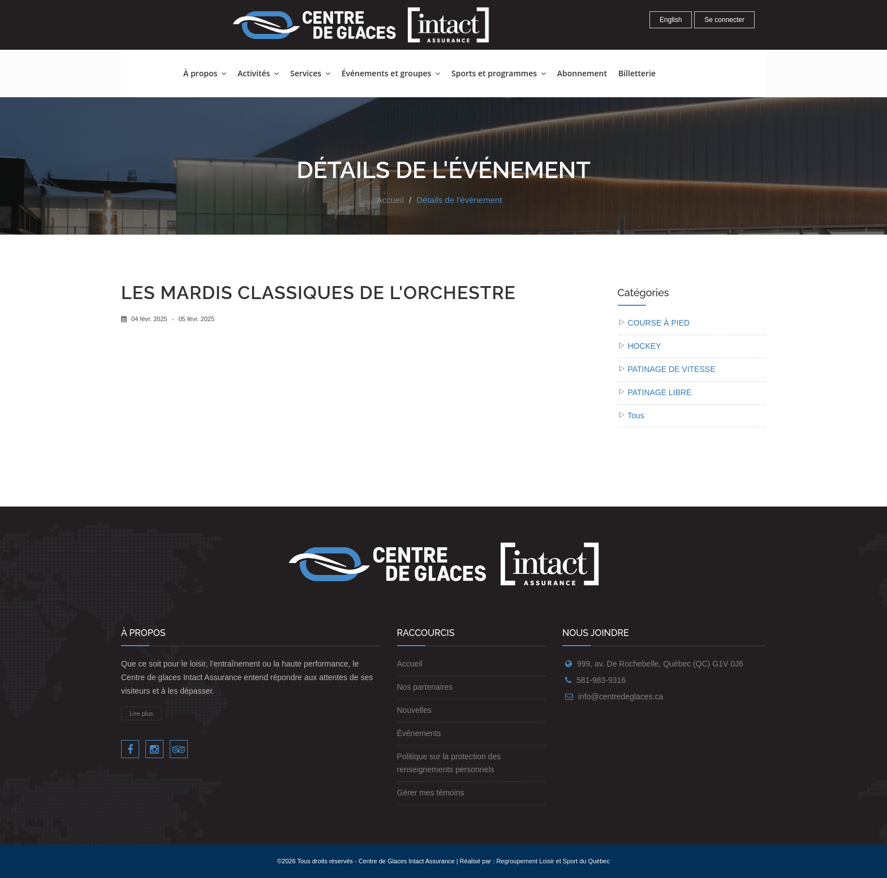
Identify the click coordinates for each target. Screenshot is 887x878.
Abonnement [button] (582, 73)
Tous (635, 415)
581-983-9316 (601, 680)
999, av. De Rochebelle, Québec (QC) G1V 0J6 (660, 663)
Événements (419, 733)
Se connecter (724, 20)
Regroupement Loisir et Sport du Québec (553, 861)
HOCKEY (644, 346)
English (671, 20)
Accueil (389, 200)
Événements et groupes (391, 73)
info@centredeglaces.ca (620, 696)
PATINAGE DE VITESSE (671, 369)
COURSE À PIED (658, 322)
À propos (204, 73)
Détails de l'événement (459, 200)
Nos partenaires (425, 686)
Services (310, 73)
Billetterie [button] (637, 73)
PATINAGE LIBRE (659, 392)
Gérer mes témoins (430, 792)
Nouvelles (414, 710)
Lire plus (141, 713)
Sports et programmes (498, 73)
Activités (258, 73)
